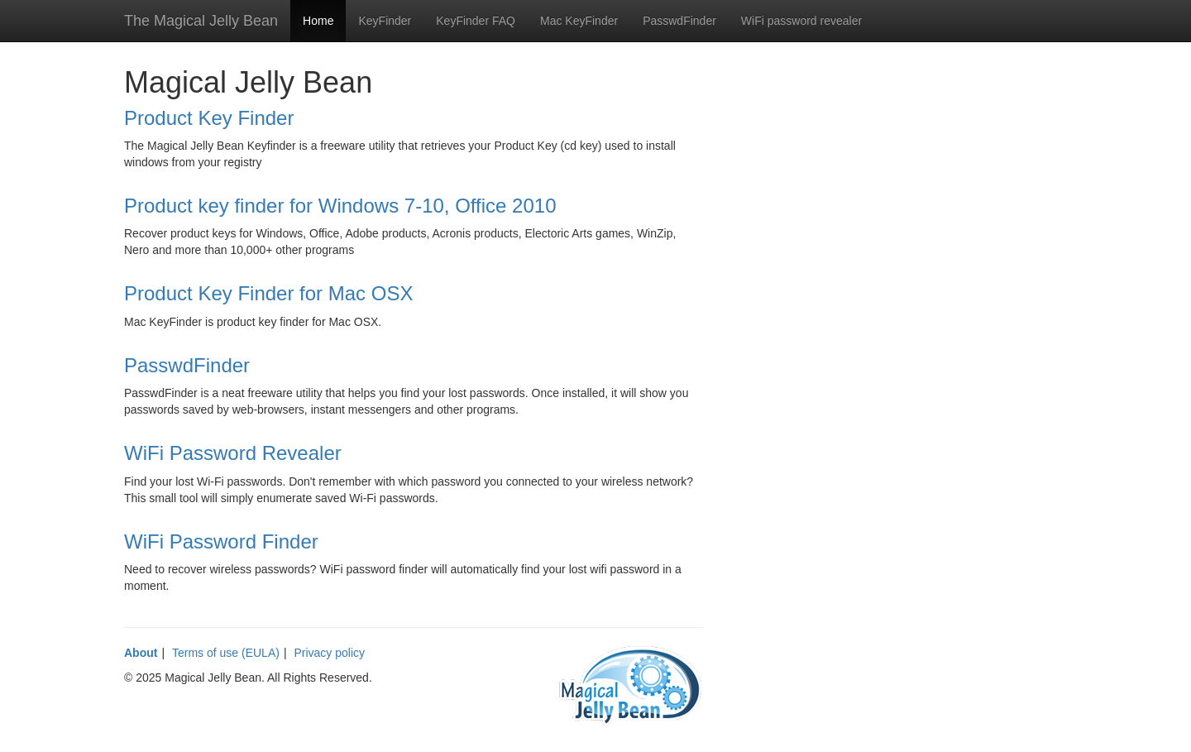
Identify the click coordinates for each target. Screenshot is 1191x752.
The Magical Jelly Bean (201, 20)
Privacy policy (329, 652)
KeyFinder (384, 20)
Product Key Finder (209, 118)
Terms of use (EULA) (226, 652)
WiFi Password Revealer (233, 453)
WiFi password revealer (801, 20)
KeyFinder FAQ (475, 20)
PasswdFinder (679, 20)
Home (318, 20)
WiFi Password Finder (221, 541)
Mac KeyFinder (579, 20)
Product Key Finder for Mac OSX (268, 293)
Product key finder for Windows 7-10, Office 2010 (340, 205)
